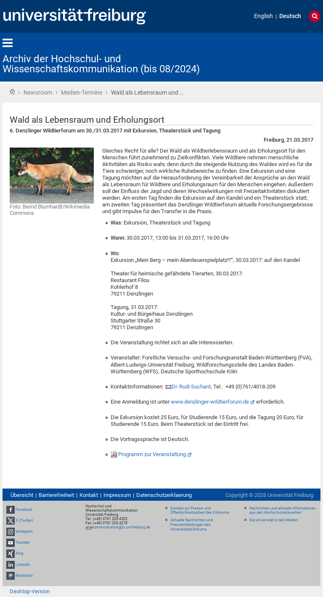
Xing (19, 554)
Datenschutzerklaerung (164, 495)
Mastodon (24, 575)
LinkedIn (23, 565)
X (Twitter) (24, 520)
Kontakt (88, 495)
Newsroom (38, 92)
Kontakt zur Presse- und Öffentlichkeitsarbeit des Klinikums (200, 510)
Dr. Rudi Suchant (191, 386)
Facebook (24, 509)
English (263, 16)
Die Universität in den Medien (273, 520)
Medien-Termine (81, 92)
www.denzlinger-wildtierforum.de (210, 402)
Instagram (24, 531)
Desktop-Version (30, 591)
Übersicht (22, 495)
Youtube (22, 542)
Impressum (117, 495)
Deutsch (290, 16)
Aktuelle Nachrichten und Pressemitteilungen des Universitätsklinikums (191, 524)
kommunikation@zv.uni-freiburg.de (121, 527)
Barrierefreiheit (56, 495)
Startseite (12, 92)
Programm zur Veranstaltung (152, 454)
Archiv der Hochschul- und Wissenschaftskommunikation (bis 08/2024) (101, 64)
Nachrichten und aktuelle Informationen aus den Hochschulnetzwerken (282, 510)
